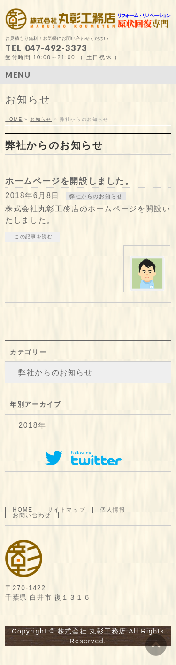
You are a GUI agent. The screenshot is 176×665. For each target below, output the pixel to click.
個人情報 (112, 509)
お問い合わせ (32, 515)
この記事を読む (34, 236)
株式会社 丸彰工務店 (92, 631)
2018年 (32, 425)
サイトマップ (66, 509)
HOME (22, 509)
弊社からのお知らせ (95, 196)
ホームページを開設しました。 (69, 181)
